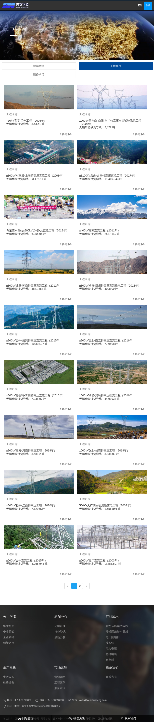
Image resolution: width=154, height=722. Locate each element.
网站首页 (25, 718)
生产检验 (9, 680)
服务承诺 (60, 701)
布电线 (110, 672)
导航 (148, 5)
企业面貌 (8, 644)
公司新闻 (60, 639)
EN (140, 5)
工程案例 (60, 695)
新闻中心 (60, 629)
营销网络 (60, 690)
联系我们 (112, 680)
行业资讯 (60, 644)
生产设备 (8, 690)
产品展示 (112, 629)
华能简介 (8, 639)
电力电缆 (111, 661)
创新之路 (8, 655)
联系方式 (111, 690)
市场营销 (60, 680)
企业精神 (8, 650)
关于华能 (9, 629)
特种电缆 (111, 667)
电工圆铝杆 (113, 650)
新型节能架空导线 (117, 639)
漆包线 (110, 655)
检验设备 (8, 695)
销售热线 (77, 718)
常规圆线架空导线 (117, 644)
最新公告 (60, 650)
